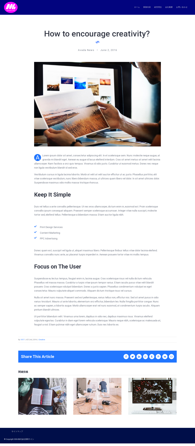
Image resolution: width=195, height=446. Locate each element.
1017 (22, 340)
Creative (42, 340)
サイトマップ (17, 431)
